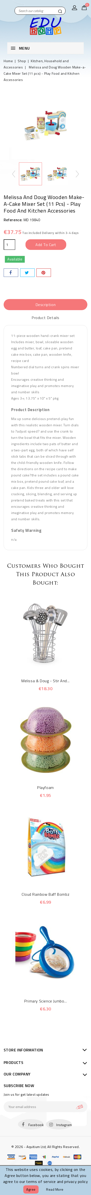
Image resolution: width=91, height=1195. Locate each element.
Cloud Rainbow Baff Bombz (45, 894)
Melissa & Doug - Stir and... (45, 681)
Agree (31, 1189)
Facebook (36, 1124)
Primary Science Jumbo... (45, 1001)
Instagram (64, 1124)
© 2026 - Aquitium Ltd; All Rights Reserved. (45, 1146)
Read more (55, 1189)
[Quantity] (9, 244)
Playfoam (45, 787)
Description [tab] (45, 304)
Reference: (13, 220)
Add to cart (45, 244)
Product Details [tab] (45, 317)
